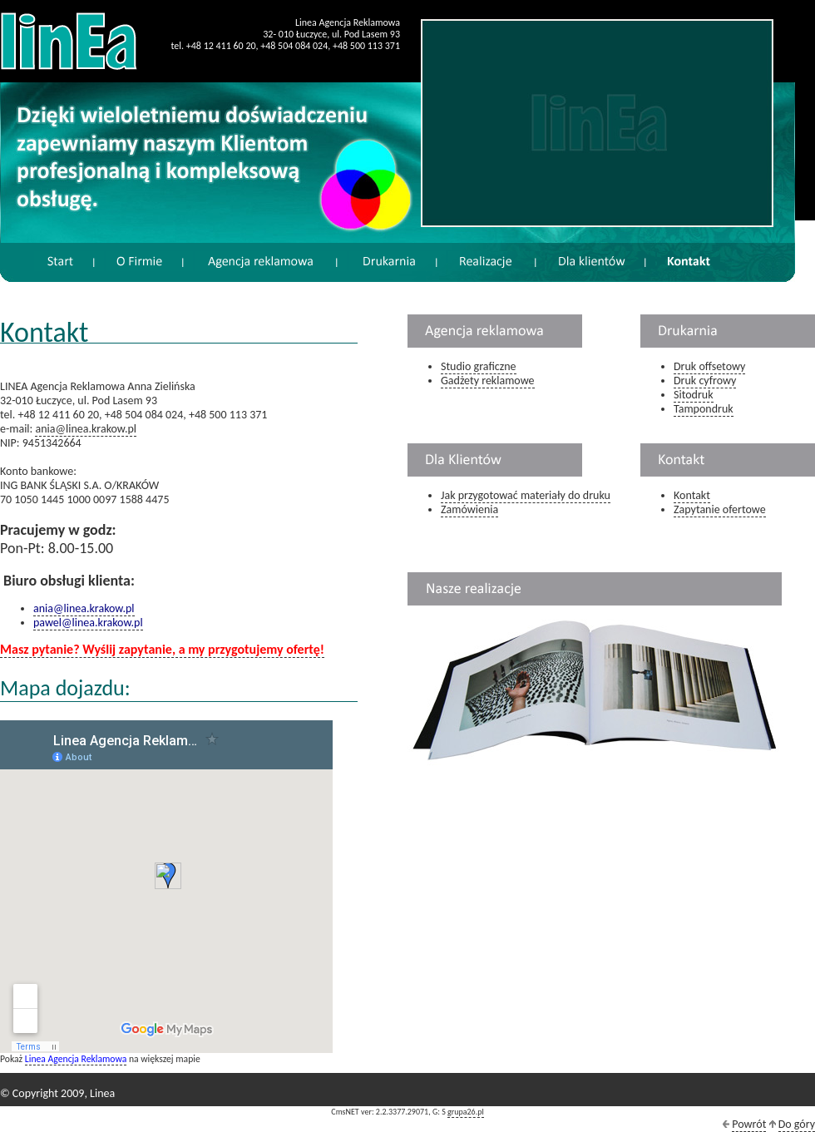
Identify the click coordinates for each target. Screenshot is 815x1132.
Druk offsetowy (709, 366)
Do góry (796, 1124)
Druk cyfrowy (705, 380)
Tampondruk (704, 409)
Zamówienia (469, 509)
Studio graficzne (478, 366)
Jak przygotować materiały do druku (525, 495)
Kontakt (692, 495)
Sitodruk (694, 395)
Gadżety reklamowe (488, 380)
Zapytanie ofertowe (720, 509)
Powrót (749, 1124)
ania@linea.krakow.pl (85, 429)
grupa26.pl (465, 1111)
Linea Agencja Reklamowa (75, 1059)
